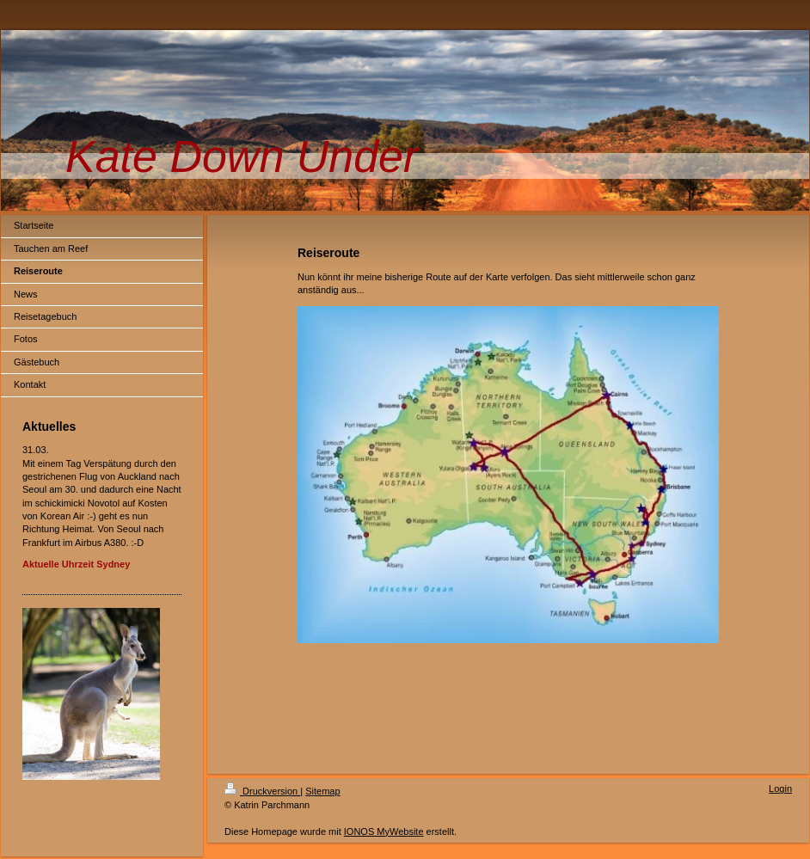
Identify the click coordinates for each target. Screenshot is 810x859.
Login (780, 788)
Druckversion (262, 791)
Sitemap (322, 791)
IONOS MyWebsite (384, 831)
